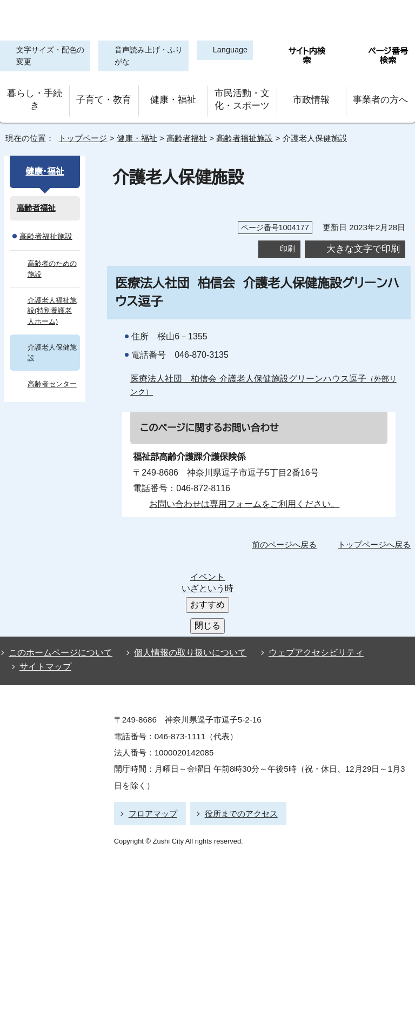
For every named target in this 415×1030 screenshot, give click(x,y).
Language (225, 50)
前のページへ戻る (287, 538)
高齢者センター (51, 378)
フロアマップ (151, 727)
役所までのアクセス (236, 727)
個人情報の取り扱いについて (185, 571)
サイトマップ (42, 582)
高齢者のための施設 (52, 262)
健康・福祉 (172, 97)
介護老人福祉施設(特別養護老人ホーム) (52, 305)
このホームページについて (58, 571)
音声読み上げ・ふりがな (142, 56)
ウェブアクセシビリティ (306, 571)
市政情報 (311, 97)
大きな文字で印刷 (363, 242)
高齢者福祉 (183, 133)
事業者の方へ (380, 97)
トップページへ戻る (376, 538)
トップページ (78, 133)
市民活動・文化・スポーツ (242, 97)
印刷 (287, 243)
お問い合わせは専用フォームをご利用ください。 (240, 497)
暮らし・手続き (34, 97)
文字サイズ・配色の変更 (47, 56)
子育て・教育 (104, 97)
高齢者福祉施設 (244, 133)
